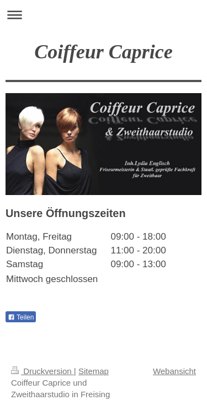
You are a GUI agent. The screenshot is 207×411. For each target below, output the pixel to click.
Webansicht (174, 371)
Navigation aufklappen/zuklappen (103, 14)
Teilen (21, 317)
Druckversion (42, 371)
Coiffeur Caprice (103, 52)
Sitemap (93, 371)
